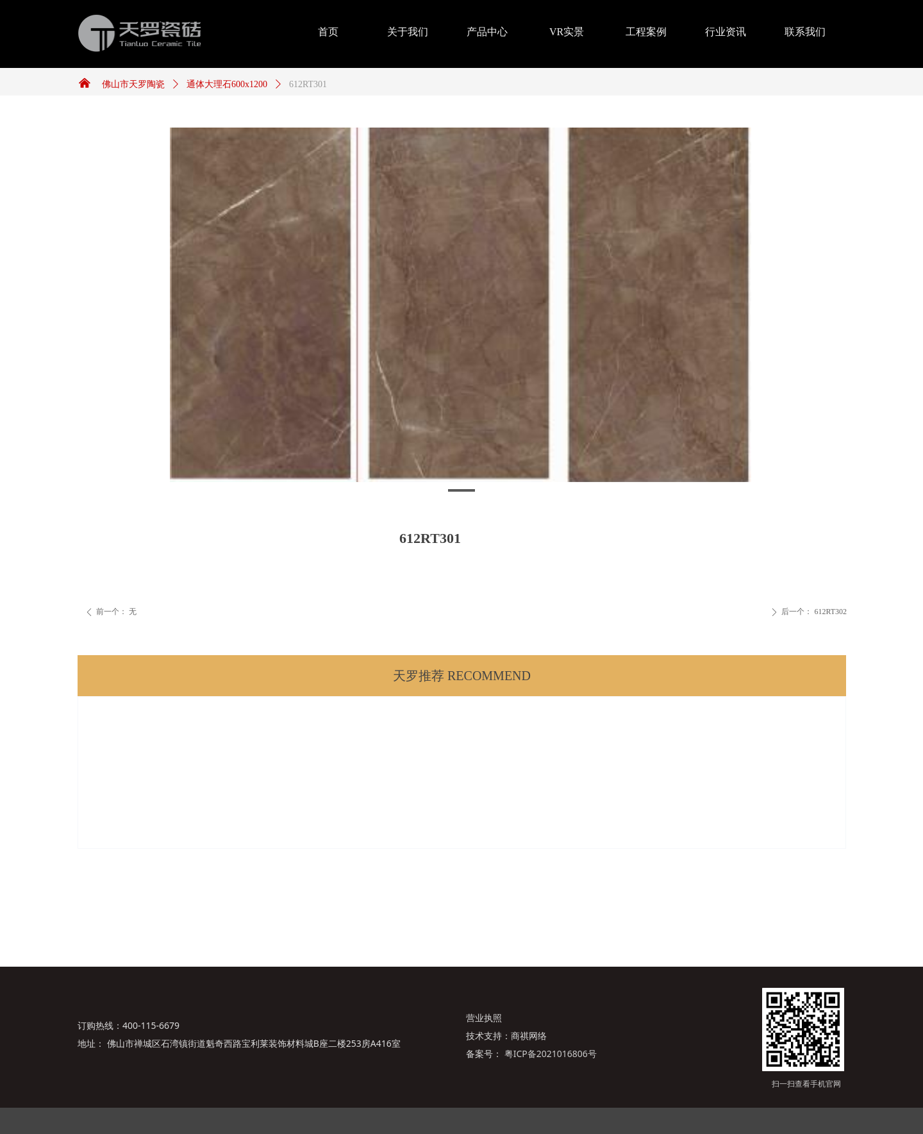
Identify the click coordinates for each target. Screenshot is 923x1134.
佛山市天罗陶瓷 (133, 84)
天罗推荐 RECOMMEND (462, 676)
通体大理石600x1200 (227, 84)
